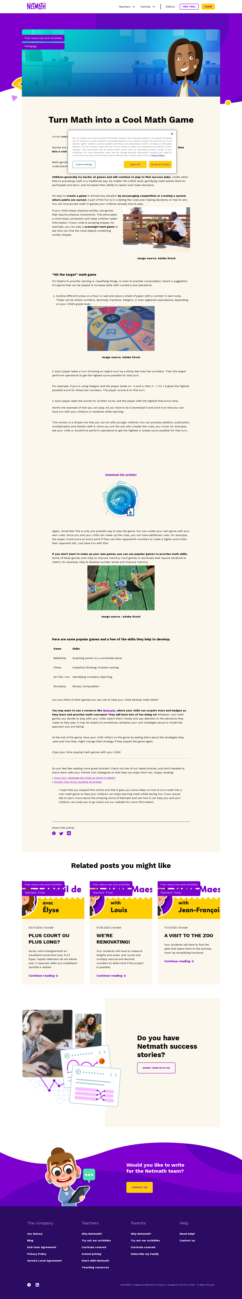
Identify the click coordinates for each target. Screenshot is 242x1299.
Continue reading (41, 975)
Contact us (139, 1187)
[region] (122, 152)
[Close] (172, 134)
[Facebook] (30, 1285)
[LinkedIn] (37, 1285)
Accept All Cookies (160, 164)
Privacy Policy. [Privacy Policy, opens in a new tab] (158, 155)
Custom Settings (84, 164)
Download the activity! (121, 474)
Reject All (135, 164)
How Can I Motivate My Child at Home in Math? (84, 777)
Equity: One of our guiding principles (78, 781)
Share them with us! (156, 1068)
